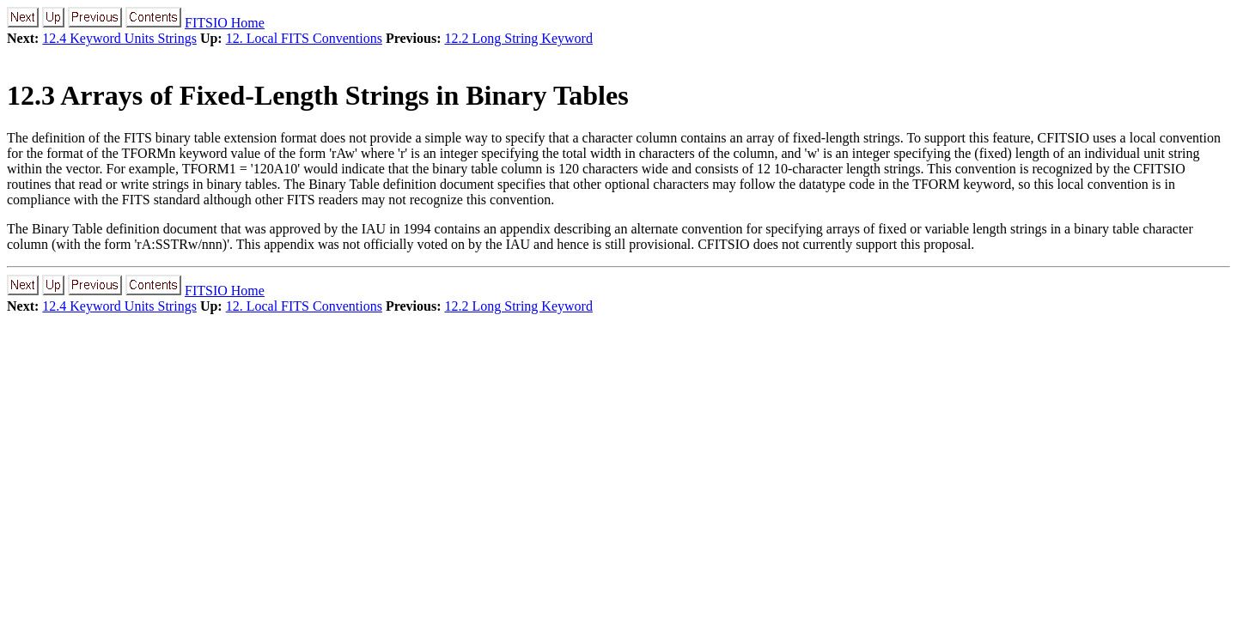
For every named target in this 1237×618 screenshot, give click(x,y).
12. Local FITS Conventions (304, 38)
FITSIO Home (225, 22)
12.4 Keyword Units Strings (119, 38)
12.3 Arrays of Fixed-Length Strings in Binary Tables (318, 95)
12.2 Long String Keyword (518, 38)
